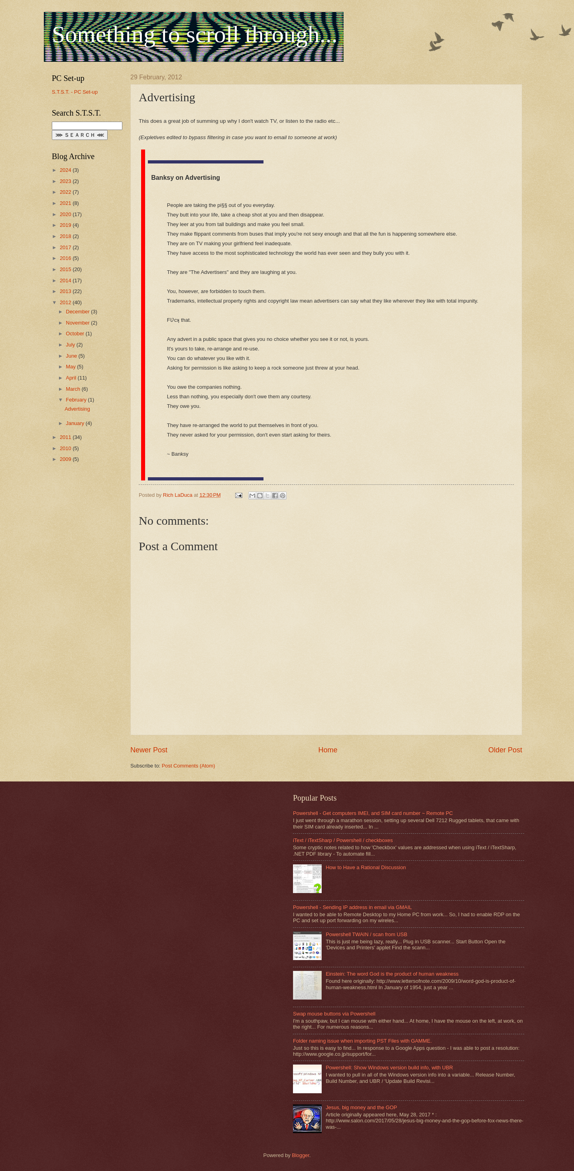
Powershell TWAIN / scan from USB (366, 934)
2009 (66, 459)
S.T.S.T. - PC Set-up (75, 92)
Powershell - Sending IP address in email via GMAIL (352, 907)
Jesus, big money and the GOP (361, 1107)
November (78, 323)
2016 (66, 258)
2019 (66, 225)
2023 (66, 181)
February (77, 400)
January (75, 423)
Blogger (300, 1155)
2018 (66, 236)
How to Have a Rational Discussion (366, 867)
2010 (66, 448)
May (71, 367)
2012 (66, 302)
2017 (66, 247)
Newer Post (148, 750)
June (72, 356)
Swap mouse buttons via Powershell (334, 1014)
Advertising (77, 409)
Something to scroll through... (195, 34)
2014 (66, 280)
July (71, 345)
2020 (66, 214)
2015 (66, 269)
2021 (66, 203)
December (78, 312)
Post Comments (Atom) (188, 766)
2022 (66, 192)
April (71, 378)
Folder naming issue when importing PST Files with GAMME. (362, 1041)
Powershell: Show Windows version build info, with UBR (389, 1068)
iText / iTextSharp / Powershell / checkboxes (343, 840)
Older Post (505, 750)
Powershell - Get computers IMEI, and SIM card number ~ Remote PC (373, 813)
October (75, 334)
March (73, 389)
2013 (66, 291)
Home (327, 750)
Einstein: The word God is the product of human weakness (392, 974)
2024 (66, 170)
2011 (66, 437)
